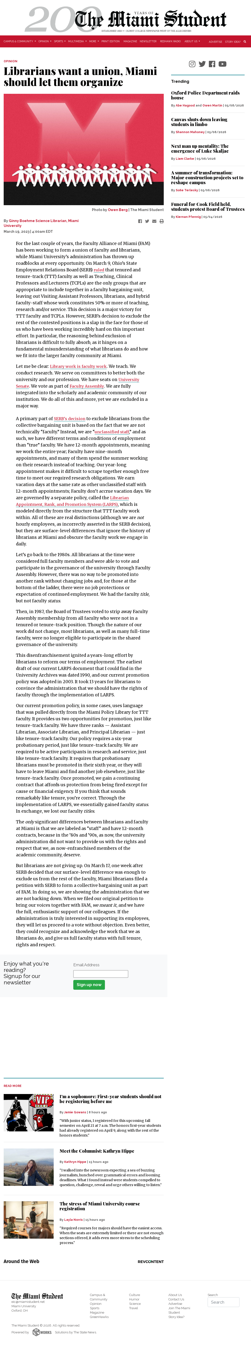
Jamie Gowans (75, 1112)
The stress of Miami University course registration (100, 1206)
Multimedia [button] (76, 41)
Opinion (95, 1304)
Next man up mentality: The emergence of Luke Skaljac (200, 148)
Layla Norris (73, 1220)
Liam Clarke (185, 158)
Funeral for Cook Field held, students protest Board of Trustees (208, 206)
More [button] (93, 41)
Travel (133, 1308)
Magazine (130, 41)
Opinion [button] (44, 41)
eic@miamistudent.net (28, 1302)
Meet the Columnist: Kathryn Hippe (97, 1151)
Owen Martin (212, 105)
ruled (99, 270)
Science (135, 1304)
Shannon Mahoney (190, 132)
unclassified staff (113, 432)
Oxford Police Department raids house (205, 95)
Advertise (215, 41)
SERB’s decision (70, 418)
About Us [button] (191, 41)
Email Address (86, 964)
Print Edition (110, 41)
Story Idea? (232, 41)
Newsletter (148, 41)
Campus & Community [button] (19, 41)
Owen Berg (118, 210)
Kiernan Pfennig (188, 217)
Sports (94, 1308)
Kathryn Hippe (75, 1162)
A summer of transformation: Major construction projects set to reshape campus (207, 177)
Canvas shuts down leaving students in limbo (199, 122)
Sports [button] (59, 41)
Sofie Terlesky (187, 190)
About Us (175, 1295)
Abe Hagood (185, 105)
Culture (134, 1295)
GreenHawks (99, 1317)
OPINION (10, 61)
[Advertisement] (80, 1037)
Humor (134, 1299)
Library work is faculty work (79, 366)
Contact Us (176, 1299)
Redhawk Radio (170, 41)
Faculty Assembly (89, 386)
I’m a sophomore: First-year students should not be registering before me (110, 1099)
